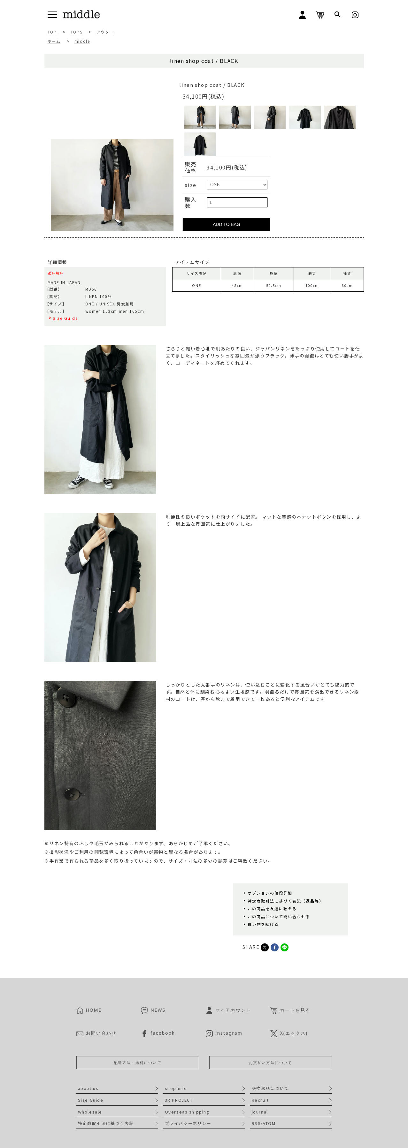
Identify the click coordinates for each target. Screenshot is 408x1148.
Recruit (260, 1100)
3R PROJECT (179, 1100)
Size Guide (91, 1100)
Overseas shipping (187, 1112)
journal (260, 1112)
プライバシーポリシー (188, 1123)
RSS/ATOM (264, 1123)
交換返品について (270, 1088)
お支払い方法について (270, 1062)
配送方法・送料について (138, 1062)
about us (88, 1088)
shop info (176, 1088)
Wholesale (90, 1112)
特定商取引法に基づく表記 (106, 1123)
